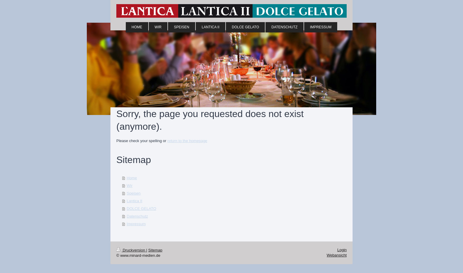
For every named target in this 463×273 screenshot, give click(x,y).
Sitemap (155, 250)
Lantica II (134, 201)
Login (342, 250)
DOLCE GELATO (141, 208)
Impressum (136, 224)
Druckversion (131, 250)
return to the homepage (187, 141)
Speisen (134, 193)
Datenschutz (137, 216)
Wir (130, 185)
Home (132, 178)
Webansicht (337, 255)
